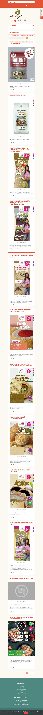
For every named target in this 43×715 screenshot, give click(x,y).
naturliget (24, 701)
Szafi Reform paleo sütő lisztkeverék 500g (18, 417)
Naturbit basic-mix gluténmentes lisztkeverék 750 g (21, 42)
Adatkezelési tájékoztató (21, 689)
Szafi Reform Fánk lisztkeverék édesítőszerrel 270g (20, 310)
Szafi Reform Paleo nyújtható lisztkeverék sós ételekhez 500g (21, 365)
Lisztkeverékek (30, 35)
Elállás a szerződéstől (21, 693)
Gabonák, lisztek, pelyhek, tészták (19, 35)
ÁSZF (21, 690)
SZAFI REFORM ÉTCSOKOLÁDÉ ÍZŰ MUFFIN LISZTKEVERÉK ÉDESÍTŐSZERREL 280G (20, 202)
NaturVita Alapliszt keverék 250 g (21, 578)
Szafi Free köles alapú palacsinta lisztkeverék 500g (21, 618)
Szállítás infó (21, 687)
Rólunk (21, 692)
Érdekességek (21, 686)
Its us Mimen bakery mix (18, 95)
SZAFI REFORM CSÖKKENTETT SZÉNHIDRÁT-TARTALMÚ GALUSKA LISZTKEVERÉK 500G (20, 149)
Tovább (25, 713)
